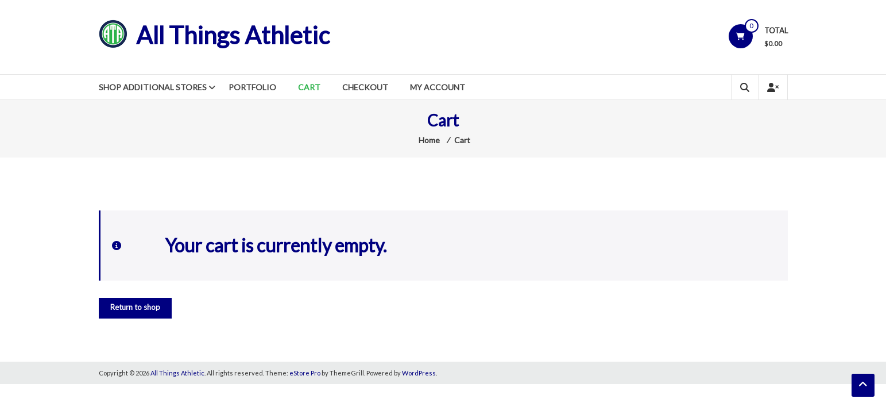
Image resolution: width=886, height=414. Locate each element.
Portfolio (252, 87)
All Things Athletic (233, 35)
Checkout (365, 87)
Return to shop (135, 307)
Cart (309, 87)
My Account (437, 87)
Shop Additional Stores (153, 87)
